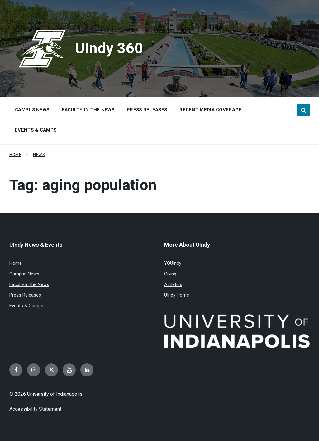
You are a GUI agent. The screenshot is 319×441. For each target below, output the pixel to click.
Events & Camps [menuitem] (35, 130)
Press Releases (25, 295)
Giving (170, 274)
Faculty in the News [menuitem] (88, 110)
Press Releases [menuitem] (147, 110)
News (39, 154)
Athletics (173, 284)
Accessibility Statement (35, 409)
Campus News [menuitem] (32, 110)
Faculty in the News (29, 284)
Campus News (24, 274)
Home (15, 154)
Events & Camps (26, 305)
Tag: (83, 185)
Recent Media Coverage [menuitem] (210, 110)
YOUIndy (172, 263)
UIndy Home (176, 295)
